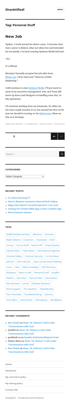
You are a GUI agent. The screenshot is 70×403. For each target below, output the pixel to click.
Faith (52, 240)
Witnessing (41, 300)
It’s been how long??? (19, 198)
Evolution (28, 240)
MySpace (11, 272)
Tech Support (13, 289)
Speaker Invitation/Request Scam (41, 337)
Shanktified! (15, 9)
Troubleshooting (33, 294)
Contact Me (11, 390)
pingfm (55, 272)
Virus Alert (11, 300)
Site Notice (51, 278)
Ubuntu (49, 294)
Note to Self (25, 272)
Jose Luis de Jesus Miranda (47, 261)
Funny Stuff (22, 245)
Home (8, 364)
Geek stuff (36, 245)
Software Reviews (40, 283)
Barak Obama (13, 240)
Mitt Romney (49, 267)
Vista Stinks (26, 300)
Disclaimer (10, 370)
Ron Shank (13, 322)
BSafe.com (10, 77)
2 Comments (59, 124)
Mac (17, 267)
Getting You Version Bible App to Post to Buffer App (34, 208)
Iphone (10, 261)
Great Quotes (52, 245)
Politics (10, 278)
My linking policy (14, 383)
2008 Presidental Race (18, 234)
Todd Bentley (47, 289)
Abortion (37, 234)
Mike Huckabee (30, 267)
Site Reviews (13, 283)
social (25, 283)
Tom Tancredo (13, 294)
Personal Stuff (45, 124)
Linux (9, 267)
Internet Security (34, 256)
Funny (9, 245)
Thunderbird (30, 289)
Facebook (41, 240)
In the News (52, 256)
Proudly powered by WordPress (31, 398)
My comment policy (15, 377)
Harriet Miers (13, 251)
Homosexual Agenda (48, 251)
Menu (60, 9)
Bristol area (45, 113)
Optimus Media (36, 88)
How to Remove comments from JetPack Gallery (32, 201)
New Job (13, 36)
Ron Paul (21, 278)
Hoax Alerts (29, 251)
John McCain (24, 261)
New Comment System (20, 212)
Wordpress (56, 300)
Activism (49, 234)
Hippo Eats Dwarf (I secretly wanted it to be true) (33, 205)
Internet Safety (14, 256)
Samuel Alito (35, 278)
